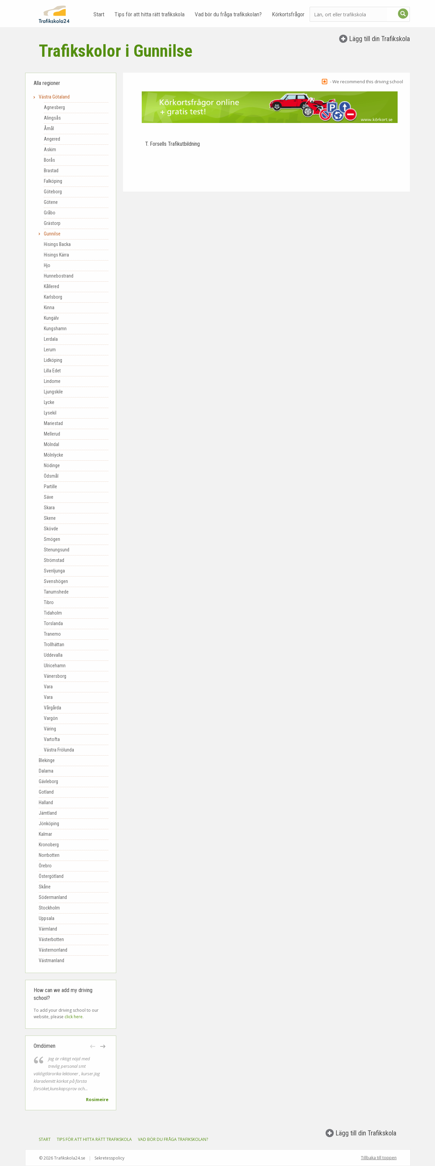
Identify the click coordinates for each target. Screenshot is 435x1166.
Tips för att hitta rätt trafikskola (150, 14)
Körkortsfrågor (288, 14)
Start (98, 14)
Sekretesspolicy (109, 1158)
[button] (93, 1046)
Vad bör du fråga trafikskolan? (228, 14)
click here (74, 1017)
